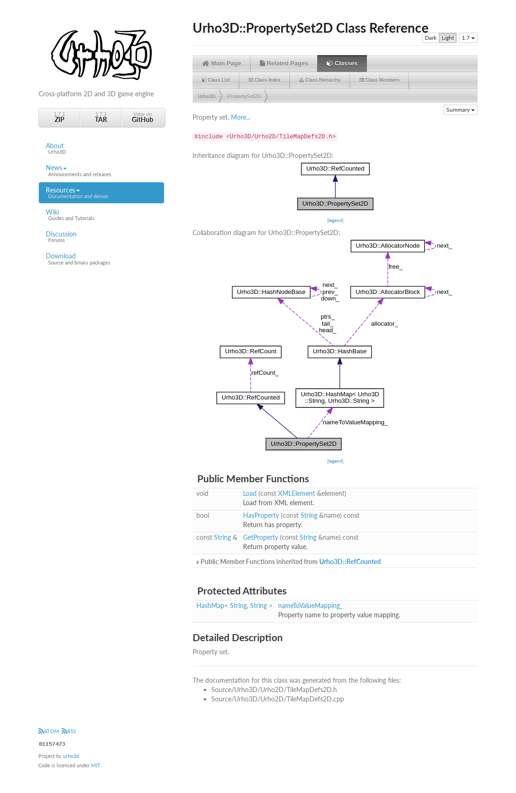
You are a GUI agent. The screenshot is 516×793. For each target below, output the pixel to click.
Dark (431, 38)
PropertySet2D (244, 96)
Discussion (101, 237)
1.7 (468, 37)
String (309, 515)
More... (241, 117)
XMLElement (296, 493)
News (101, 171)
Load (250, 493)
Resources (101, 193)
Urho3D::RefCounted (350, 561)
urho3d (71, 756)
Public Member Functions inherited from (288, 561)
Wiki (101, 215)
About (101, 149)
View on (142, 117)
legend (335, 220)
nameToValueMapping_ (310, 605)
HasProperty (261, 515)
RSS (69, 731)
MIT (95, 765)
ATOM (48, 731)
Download (101, 259)
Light (448, 38)
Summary (460, 109)
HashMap (210, 605)
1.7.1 (59, 117)
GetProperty (260, 537)
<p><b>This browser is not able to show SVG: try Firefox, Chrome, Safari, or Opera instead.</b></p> (335, 186)
